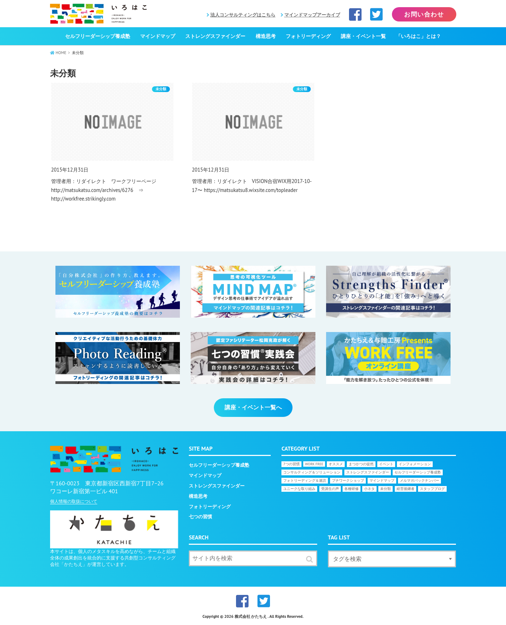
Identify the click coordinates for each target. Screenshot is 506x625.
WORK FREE (314, 464)
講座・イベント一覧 (363, 36)
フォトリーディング (308, 36)
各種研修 (351, 488)
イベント (386, 464)
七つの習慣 (200, 517)
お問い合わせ (424, 14)
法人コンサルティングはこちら (242, 15)
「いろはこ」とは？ (418, 36)
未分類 (385, 488)
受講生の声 (330, 488)
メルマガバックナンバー (419, 480)
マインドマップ (157, 36)
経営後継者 (405, 488)
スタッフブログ (432, 488)
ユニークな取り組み (299, 488)
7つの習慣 (291, 464)
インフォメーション (415, 464)
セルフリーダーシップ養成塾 (97, 36)
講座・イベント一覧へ (253, 407)
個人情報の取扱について (73, 501)
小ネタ (369, 488)
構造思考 (266, 36)
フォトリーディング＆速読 (304, 480)
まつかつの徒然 (361, 464)
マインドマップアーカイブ (312, 15)
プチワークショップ (348, 480)
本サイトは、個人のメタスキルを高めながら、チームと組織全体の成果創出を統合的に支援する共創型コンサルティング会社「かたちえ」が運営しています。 (113, 557)
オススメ (336, 464)
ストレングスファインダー (215, 36)
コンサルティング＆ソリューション (311, 472)
